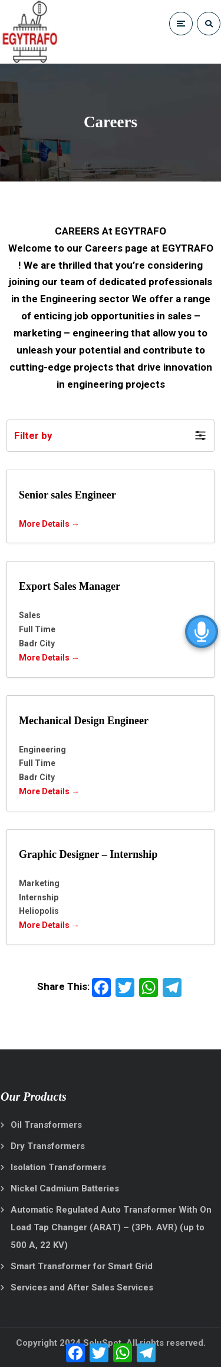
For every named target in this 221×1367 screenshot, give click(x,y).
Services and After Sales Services (82, 1287)
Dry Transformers (48, 1146)
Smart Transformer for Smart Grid (82, 1266)
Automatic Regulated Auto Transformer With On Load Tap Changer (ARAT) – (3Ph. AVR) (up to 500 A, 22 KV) (111, 1227)
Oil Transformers (46, 1125)
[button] (110, 436)
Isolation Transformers (58, 1167)
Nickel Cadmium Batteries (65, 1188)
